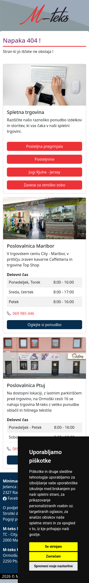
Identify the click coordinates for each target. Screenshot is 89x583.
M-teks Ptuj (13, 549)
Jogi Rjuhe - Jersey (44, 172)
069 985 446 (23, 313)
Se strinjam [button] (53, 546)
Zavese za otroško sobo (44, 185)
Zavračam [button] (53, 556)
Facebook (14, 498)
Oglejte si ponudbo (44, 324)
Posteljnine (44, 159)
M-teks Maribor (17, 528)
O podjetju (12, 507)
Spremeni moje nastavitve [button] (53, 566)
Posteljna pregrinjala (44, 146)
